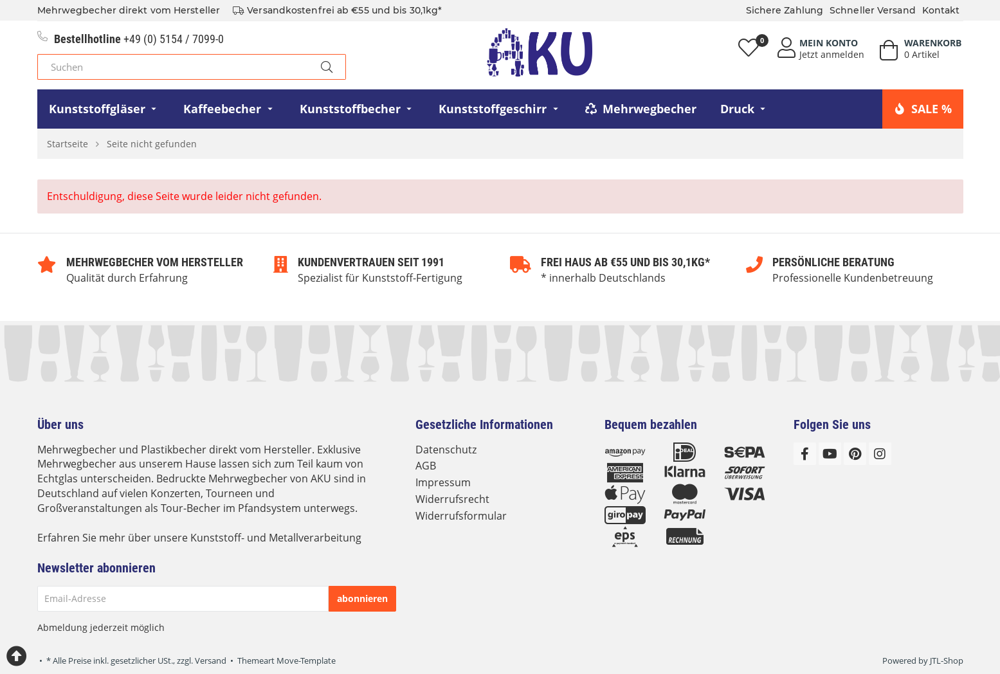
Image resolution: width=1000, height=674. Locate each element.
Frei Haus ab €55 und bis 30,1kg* (625, 262)
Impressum (443, 482)
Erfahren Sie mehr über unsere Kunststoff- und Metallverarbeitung (199, 538)
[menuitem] (104, 109)
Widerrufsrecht (452, 499)
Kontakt (941, 10)
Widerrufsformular (461, 516)
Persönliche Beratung (833, 262)
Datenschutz (446, 449)
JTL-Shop (946, 660)
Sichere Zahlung (785, 10)
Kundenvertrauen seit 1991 (371, 262)
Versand (210, 660)
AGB (425, 466)
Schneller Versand (873, 10)
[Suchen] (172, 67)
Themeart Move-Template (286, 660)
